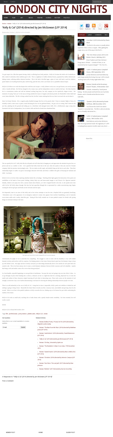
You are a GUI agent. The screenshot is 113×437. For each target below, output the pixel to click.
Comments (98, 35)
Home (4, 23)
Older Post (70, 432)
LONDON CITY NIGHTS (55, 9)
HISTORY (57, 18)
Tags (106, 35)
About (6, 2)
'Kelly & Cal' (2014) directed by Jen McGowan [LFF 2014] (56, 339)
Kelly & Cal (39, 314)
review (9, 23)
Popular (82, 35)
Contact (12, 2)
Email (100, 29)
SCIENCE (48, 18)
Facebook (87, 29)
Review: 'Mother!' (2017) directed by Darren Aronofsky (55, 369)
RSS (94, 29)
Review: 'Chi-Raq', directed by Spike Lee (51, 342)
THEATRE (39, 18)
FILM (13, 18)
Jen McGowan (13, 314)
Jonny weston (22, 314)
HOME (6, 18)
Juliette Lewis (31, 314)
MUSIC (31, 18)
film (7, 314)
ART (21, 18)
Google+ (106, 29)
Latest (90, 35)
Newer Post (10, 432)
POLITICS (67, 18)
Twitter (81, 29)
